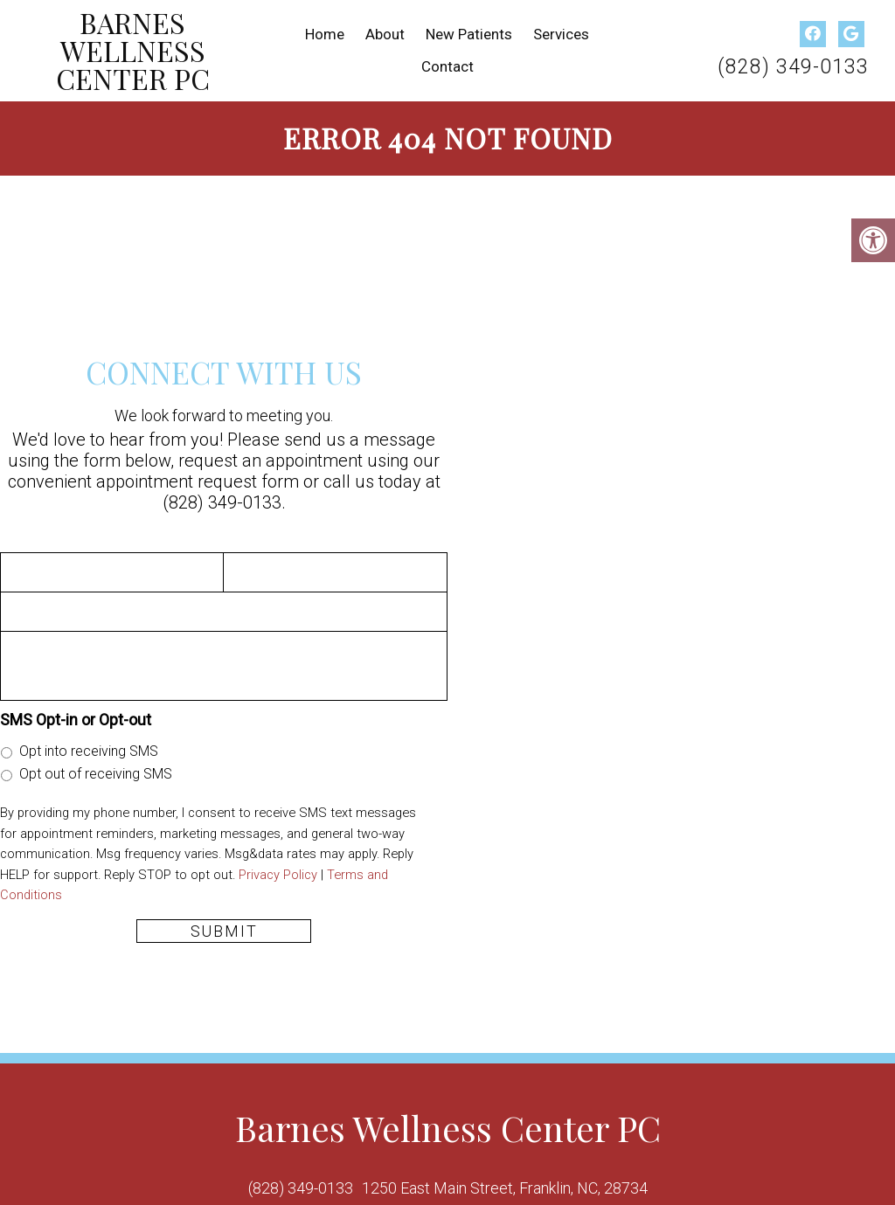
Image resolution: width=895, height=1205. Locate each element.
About (385, 34)
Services (561, 34)
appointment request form (197, 481)
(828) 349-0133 (793, 67)
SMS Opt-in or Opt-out (75, 719)
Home (324, 34)
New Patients (469, 34)
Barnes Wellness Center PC (133, 51)
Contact (447, 66)
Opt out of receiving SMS (95, 773)
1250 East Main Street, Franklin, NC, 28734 (505, 1188)
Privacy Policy (278, 875)
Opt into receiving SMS (88, 751)
